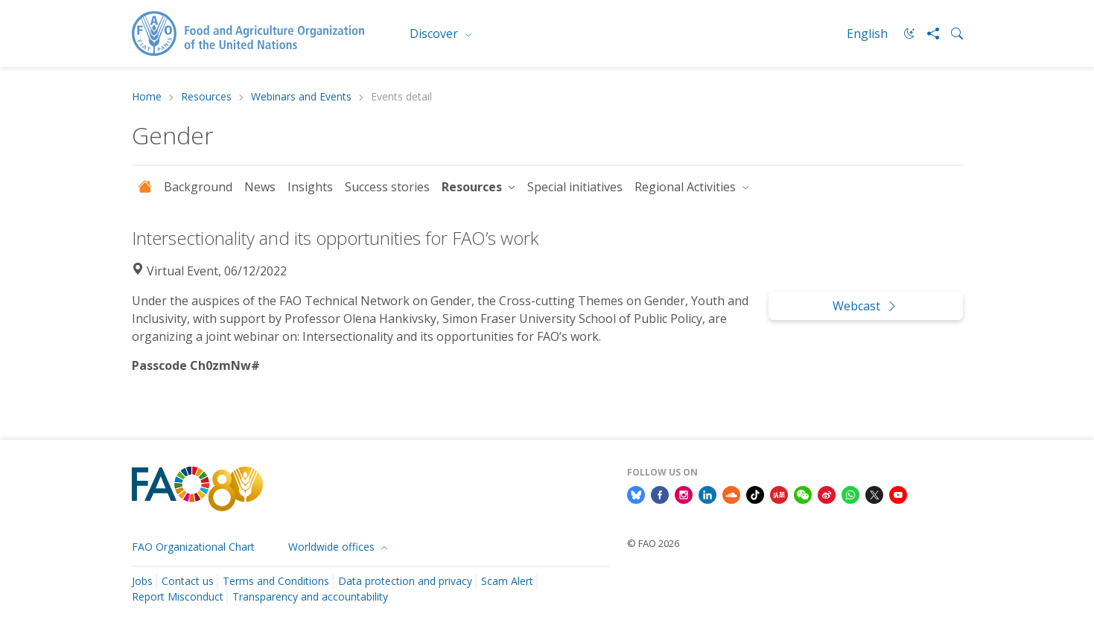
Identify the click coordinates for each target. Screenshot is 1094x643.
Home (147, 97)
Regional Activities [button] (687, 187)
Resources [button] (473, 187)
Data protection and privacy (405, 581)
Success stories (387, 187)
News (260, 187)
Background (198, 187)
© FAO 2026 (653, 543)
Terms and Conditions (276, 581)
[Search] (951, 33)
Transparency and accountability (310, 596)
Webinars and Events (301, 97)
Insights (310, 187)
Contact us (188, 581)
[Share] (927, 33)
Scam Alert (507, 581)
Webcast (865, 306)
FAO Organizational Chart (193, 547)
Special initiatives (575, 187)
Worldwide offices (333, 547)
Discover (435, 33)
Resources (206, 97)
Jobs (142, 581)
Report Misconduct (177, 596)
